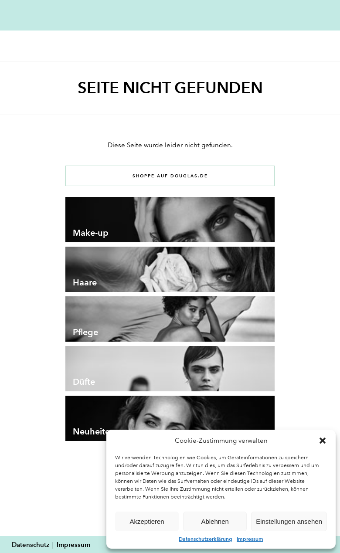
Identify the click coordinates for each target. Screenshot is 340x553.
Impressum (250, 539)
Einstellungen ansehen (289, 521)
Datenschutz (30, 544)
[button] (322, 440)
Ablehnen (214, 521)
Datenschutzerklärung (205, 539)
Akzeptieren (146, 521)
